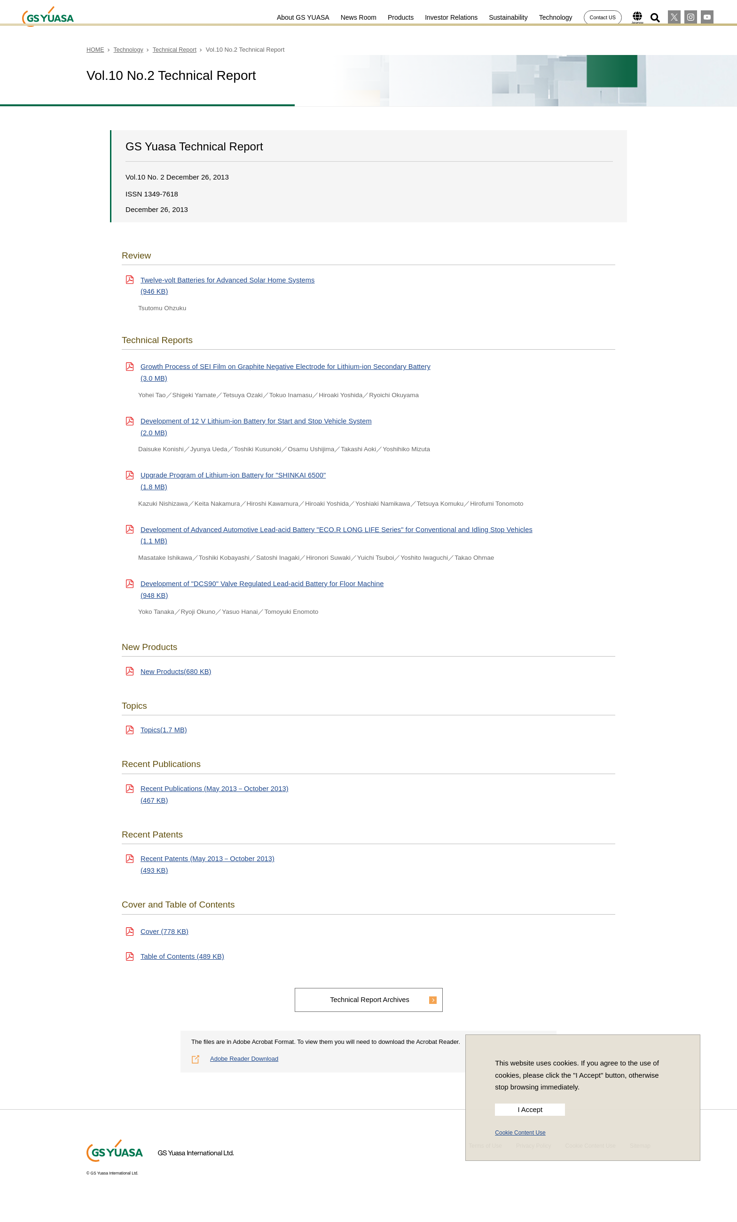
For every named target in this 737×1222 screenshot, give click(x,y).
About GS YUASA (298, 17)
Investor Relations (446, 17)
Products (395, 17)
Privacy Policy (533, 1161)
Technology (550, 17)
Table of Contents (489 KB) (183, 971)
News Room (353, 17)
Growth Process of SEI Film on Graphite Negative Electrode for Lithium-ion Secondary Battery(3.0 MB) (289, 375)
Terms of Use (485, 1161)
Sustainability (503, 17)
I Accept (529, 1109)
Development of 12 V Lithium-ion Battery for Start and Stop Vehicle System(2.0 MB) (259, 430)
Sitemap (640, 1161)
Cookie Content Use (520, 1132)
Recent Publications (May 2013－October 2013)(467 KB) (216, 805)
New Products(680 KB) (177, 680)
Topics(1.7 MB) (164, 740)
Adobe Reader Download (244, 1074)
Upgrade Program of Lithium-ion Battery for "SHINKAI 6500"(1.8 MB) (235, 486)
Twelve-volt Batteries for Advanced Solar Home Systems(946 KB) (230, 286)
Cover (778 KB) (165, 944)
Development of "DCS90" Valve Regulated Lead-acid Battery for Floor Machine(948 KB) (265, 597)
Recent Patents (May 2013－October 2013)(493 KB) (209, 877)
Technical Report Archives (369, 1014)
